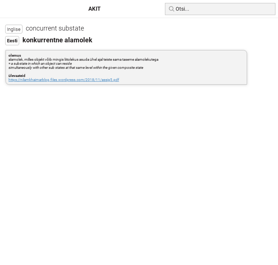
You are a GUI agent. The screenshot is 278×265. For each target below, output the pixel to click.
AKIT (94, 9)
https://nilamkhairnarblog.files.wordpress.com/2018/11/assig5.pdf (63, 80)
